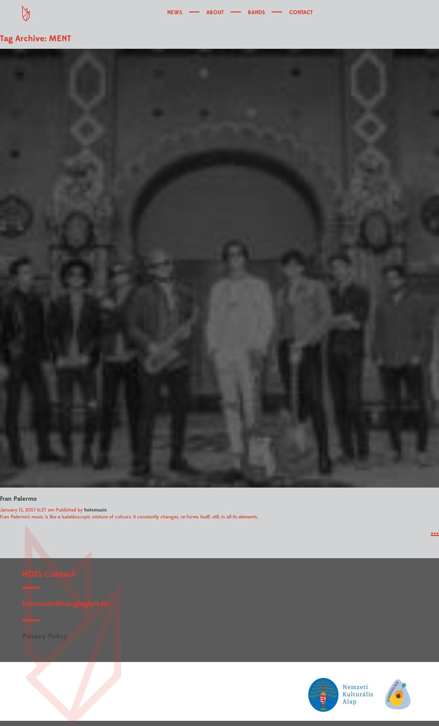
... (435, 531)
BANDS (256, 12)
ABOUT (215, 12)
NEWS (174, 12)
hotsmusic (95, 510)
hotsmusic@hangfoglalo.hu (66, 603)
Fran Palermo (18, 499)
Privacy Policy (45, 636)
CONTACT (301, 12)
